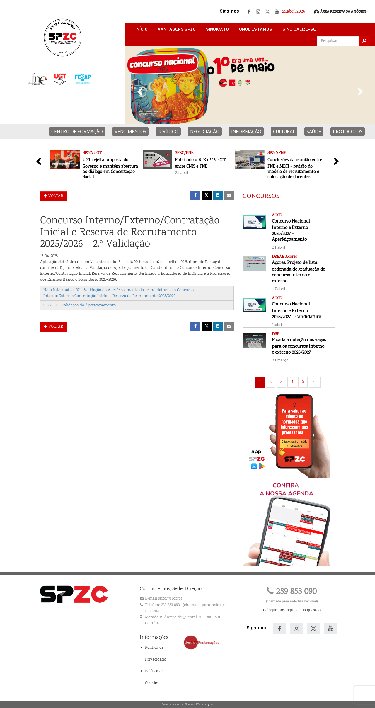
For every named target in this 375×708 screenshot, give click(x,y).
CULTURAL (284, 131)
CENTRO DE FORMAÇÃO (77, 131)
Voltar (53, 196)
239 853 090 (292, 592)
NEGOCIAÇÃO (204, 131)
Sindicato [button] (217, 29)
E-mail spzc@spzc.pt (163, 599)
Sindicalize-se (299, 29)
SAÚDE (314, 131)
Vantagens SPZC (177, 29)
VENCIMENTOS (130, 131)
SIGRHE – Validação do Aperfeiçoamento (79, 305)
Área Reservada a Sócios (339, 12)
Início (141, 29)
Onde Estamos (255, 29)
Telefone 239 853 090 (162, 605)
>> (315, 382)
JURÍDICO (168, 131)
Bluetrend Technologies (199, 704)
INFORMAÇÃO (246, 131)
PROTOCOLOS (347, 131)
